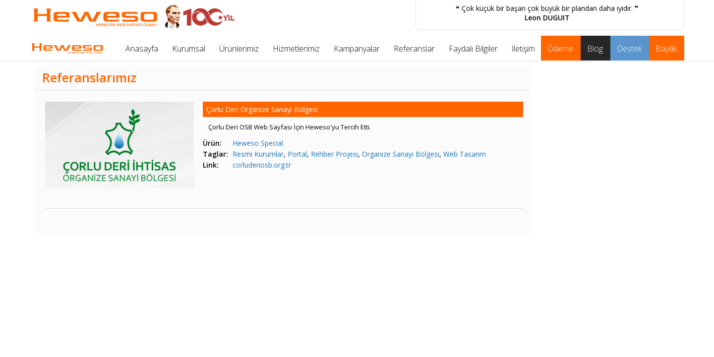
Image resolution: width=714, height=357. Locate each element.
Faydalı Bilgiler (473, 48)
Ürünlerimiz (239, 48)
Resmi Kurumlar (258, 154)
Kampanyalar (357, 48)
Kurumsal (188, 48)
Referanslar (414, 48)
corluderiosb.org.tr (262, 165)
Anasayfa (141, 48)
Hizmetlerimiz (296, 48)
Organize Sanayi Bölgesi (400, 154)
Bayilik (666, 48)
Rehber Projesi (334, 154)
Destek (629, 48)
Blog (595, 48)
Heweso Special (258, 143)
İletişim (523, 48)
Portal (297, 154)
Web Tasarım (464, 154)
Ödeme (560, 48)
